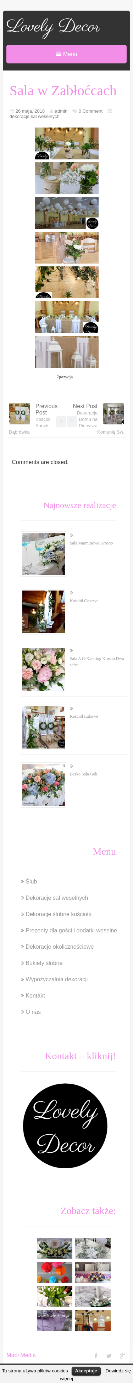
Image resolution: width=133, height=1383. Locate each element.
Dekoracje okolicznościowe (60, 947)
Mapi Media (21, 1355)
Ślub (31, 882)
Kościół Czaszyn (84, 600)
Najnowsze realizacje (79, 505)
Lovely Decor (53, 27)
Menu (66, 54)
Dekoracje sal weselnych (57, 898)
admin (61, 111)
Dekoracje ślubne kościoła (59, 914)
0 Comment (90, 111)
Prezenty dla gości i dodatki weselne (71, 930)
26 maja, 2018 (30, 111)
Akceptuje (86, 1370)
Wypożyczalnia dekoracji (57, 979)
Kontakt (35, 996)
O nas (33, 1012)
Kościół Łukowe (84, 716)
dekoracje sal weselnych (35, 116)
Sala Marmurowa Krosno (91, 543)
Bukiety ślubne (44, 963)
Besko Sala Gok (83, 774)
